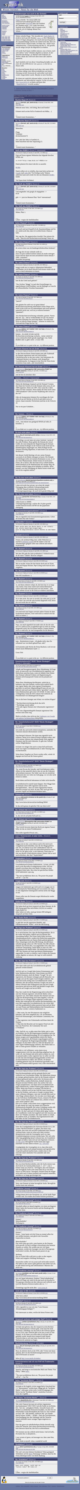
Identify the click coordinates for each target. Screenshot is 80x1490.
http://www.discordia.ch (28, 863)
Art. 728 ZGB (44, 1145)
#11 (42, 513)
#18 (39, 667)
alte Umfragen (43, 1488)
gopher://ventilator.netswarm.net (30, 1277)
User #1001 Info (19, 499)
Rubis (30, 1455)
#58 (17, 1449)
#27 (20, 498)
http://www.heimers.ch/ (29, 1325)
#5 (46, 244)
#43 (40, 1304)
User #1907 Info (19, 105)
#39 (40, 767)
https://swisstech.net (28, 381)
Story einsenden (6, 23)
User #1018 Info (19, 278)
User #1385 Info (19, 372)
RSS (9, 36)
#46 (41, 1367)
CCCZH (4, 53)
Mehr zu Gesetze (64, 36)
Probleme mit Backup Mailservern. (68, 44)
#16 (46, 562)
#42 (46, 1294)
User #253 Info (19, 298)
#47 (46, 371)
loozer (19, 798)
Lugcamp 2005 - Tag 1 (65, 45)
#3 (44, 225)
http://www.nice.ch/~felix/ (29, 1450)
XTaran (3, 76)
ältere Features (34, 1488)
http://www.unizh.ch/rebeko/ (31, 1360)
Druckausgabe (42, 88)
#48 (46, 824)
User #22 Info (19, 1277)
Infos (27, 1373)
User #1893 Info (19, 210)
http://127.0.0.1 (27, 1205)
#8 (19, 436)
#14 (47, 538)
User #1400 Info (19, 483)
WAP (6, 38)
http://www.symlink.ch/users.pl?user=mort (33, 1193)
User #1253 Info (19, 381)
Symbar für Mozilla (6, 40)
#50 (40, 1161)
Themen (4, 32)
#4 (46, 351)
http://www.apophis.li (29, 278)
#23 (44, 582)
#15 (47, 552)
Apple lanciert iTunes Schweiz (26, 88)
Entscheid (29, 23)
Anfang (18, 1488)
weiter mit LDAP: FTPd (65, 43)
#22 (41, 841)
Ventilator (4, 71)
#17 (46, 574)
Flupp (3, 70)
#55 (25, 418)
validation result (27, 543)
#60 (41, 208)
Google (18, 173)
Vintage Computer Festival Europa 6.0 (69, 54)
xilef (19, 1448)
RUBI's (51, 175)
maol (3, 69)
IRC (9, 38)
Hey (19, 435)
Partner (4, 33)
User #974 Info (19, 801)
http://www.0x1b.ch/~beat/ (28, 1403)
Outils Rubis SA (49, 36)
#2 (46, 152)
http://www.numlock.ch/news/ (30, 668)
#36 (39, 1204)
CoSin (3, 63)
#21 (41, 609)
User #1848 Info (19, 842)
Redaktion (4, 31)
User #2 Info (19, 1403)
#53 (52, 1401)
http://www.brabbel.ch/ (29, 331)
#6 (44, 380)
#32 (46, 921)
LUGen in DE (5, 50)
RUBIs (18, 168)
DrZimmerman (21, 369)
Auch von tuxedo (64, 37)
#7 (46, 265)
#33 (42, 622)
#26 (39, 884)
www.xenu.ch (42, 1289)
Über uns (4, 17)
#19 (39, 727)
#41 (46, 1125)
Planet (3, 34)
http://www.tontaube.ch (29, 499)
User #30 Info (19, 863)
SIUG (3, 52)
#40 (25, 1276)
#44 (20, 1324)
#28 (46, 597)
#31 (40, 1192)
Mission (4, 16)
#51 (46, 1182)
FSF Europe (5, 57)
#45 (20, 1348)
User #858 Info (19, 1205)
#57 (17, 124)
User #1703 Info (19, 1193)
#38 (40, 1230)
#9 (41, 277)
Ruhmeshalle (5, 26)
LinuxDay (4, 61)
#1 (19, 103)
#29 (46, 905)
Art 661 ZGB (20, 1143)
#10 (41, 297)
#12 (47, 524)
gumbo (3, 73)
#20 (25, 800)
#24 (44, 813)
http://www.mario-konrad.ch (30, 1306)
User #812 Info (19, 1306)
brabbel (19, 329)
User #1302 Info (19, 226)
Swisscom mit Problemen (66, 51)
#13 (34, 481)
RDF (6, 36)
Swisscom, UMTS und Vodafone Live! (69, 50)
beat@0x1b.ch (22, 84)
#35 (46, 1072)
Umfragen (4, 28)
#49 (17, 188)
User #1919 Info (19, 623)
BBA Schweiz (5, 62)
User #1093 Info (19, 1162)
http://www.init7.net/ (28, 1162)
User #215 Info (19, 331)
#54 (25, 330)
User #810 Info (19, 437)
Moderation (4, 20)
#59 (41, 1463)
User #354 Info (19, 1450)
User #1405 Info (19, 885)
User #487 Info (19, 668)
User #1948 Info (19, 728)
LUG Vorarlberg (5, 49)
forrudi (19, 102)
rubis (26, 173)
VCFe (3, 65)
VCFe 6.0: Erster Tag (65, 52)
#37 (42, 1217)
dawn (3, 72)
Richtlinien (4, 18)
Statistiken (4, 27)
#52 (41, 1384)
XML (3, 36)
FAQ (3, 15)
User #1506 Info (19, 245)
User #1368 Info (19, 610)
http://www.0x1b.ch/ (22, 82)
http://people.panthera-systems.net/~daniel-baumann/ (36, 483)
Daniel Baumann (22, 480)
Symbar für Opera (6, 39)
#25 (41, 862)
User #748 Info (19, 1385)
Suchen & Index (5, 25)
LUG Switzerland (6, 48)
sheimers (20, 1323)
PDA (3, 38)
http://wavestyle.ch (28, 437)
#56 (25, 639)
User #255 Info (19, 1325)
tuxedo (3, 78)
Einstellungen (5, 21)
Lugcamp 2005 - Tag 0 (65, 49)
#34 (46, 964)
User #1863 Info (19, 514)
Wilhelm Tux (5, 56)
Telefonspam (63, 42)
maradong (4, 77)
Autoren (53, 1488)
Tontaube (20, 497)
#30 (46, 931)
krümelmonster (5, 74)
